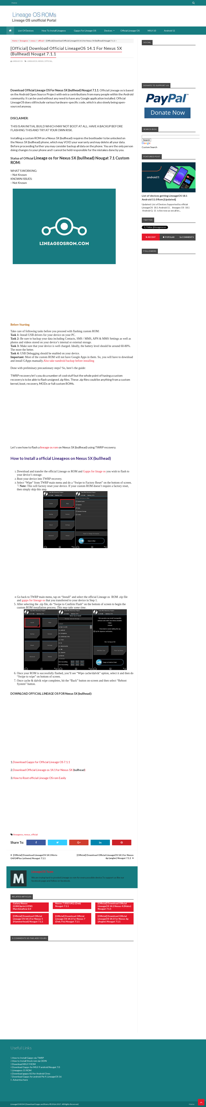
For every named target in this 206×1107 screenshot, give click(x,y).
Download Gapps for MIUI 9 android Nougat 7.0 (36, 1067)
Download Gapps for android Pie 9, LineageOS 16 (36, 1076)
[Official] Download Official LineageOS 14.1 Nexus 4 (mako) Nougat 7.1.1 (114, 906)
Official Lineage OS (130, 30)
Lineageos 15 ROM (21, 1070)
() (79, 770)
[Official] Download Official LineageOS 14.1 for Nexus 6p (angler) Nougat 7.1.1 (113, 919)
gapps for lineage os (33, 600)
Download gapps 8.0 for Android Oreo (31, 1073)
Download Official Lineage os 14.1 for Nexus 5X (43, 770)
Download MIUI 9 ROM (24, 1064)
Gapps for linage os (94, 471)
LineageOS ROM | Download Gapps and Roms (29, 1104)
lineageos (24, 40)
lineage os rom (49, 447)
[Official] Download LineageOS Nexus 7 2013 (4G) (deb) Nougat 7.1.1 (71, 903)
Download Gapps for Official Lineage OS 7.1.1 (41, 762)
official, (48, 61)
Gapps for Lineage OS (85, 30)
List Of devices (26, 30)
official (41, 40)
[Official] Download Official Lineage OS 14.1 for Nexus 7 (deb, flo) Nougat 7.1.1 (70, 919)
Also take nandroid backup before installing (68, 360)
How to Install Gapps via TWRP (28, 1057)
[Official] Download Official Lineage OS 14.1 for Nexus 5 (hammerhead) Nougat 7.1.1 (28, 919)
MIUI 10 (152, 30)
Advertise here (20, 1079)
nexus (33, 40)
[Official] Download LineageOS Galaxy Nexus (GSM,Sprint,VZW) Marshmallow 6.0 (29, 904)
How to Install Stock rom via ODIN (29, 1060)
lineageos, (32, 61)
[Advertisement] (72, 76)
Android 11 (169, 30)
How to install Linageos (54, 30)
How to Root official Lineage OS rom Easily (39, 778)
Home (14, 3)
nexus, (41, 61)
